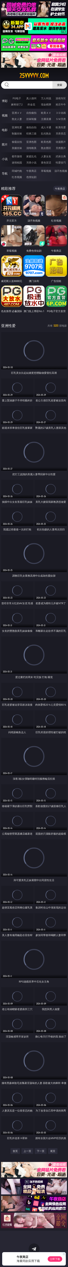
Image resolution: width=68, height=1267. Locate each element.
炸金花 (31, 104)
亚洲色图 (31, 142)
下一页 (40, 1151)
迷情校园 (17, 162)
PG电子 (17, 98)
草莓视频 (46, 171)
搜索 (59, 85)
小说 (5, 159)
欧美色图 (46, 142)
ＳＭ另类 (61, 119)
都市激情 (17, 156)
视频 (5, 115)
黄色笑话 (46, 162)
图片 (5, 144)
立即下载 (55, 1259)
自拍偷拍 (31, 112)
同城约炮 (17, 171)
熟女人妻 (17, 119)
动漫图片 (61, 142)
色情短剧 (31, 177)
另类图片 (61, 148)
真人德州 (31, 98)
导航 (5, 173)
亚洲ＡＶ (17, 112)
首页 (15, 1151)
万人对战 (46, 98)
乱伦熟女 (46, 133)
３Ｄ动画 (61, 112)
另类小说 (31, 162)
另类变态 (61, 133)
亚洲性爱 (17, 127)
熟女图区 (46, 148)
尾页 (52, 1151)
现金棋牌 (46, 104)
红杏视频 (17, 177)
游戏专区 (61, 98)
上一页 (27, 1151)
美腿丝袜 (17, 148)
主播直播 (46, 119)
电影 (5, 130)
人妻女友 (46, 156)
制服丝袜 (17, 133)
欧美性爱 (61, 127)
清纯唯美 (31, 148)
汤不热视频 (60, 171)
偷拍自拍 (31, 127)
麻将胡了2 (17, 104)
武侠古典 (61, 156)
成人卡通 (46, 127)
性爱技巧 (61, 162)
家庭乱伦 (31, 156)
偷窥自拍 (17, 142)
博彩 (5, 101)
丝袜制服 (31, 119)
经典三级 (31, 133)
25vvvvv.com (34, 75)
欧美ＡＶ (46, 112)
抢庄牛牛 (61, 104)
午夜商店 (31, 171)
